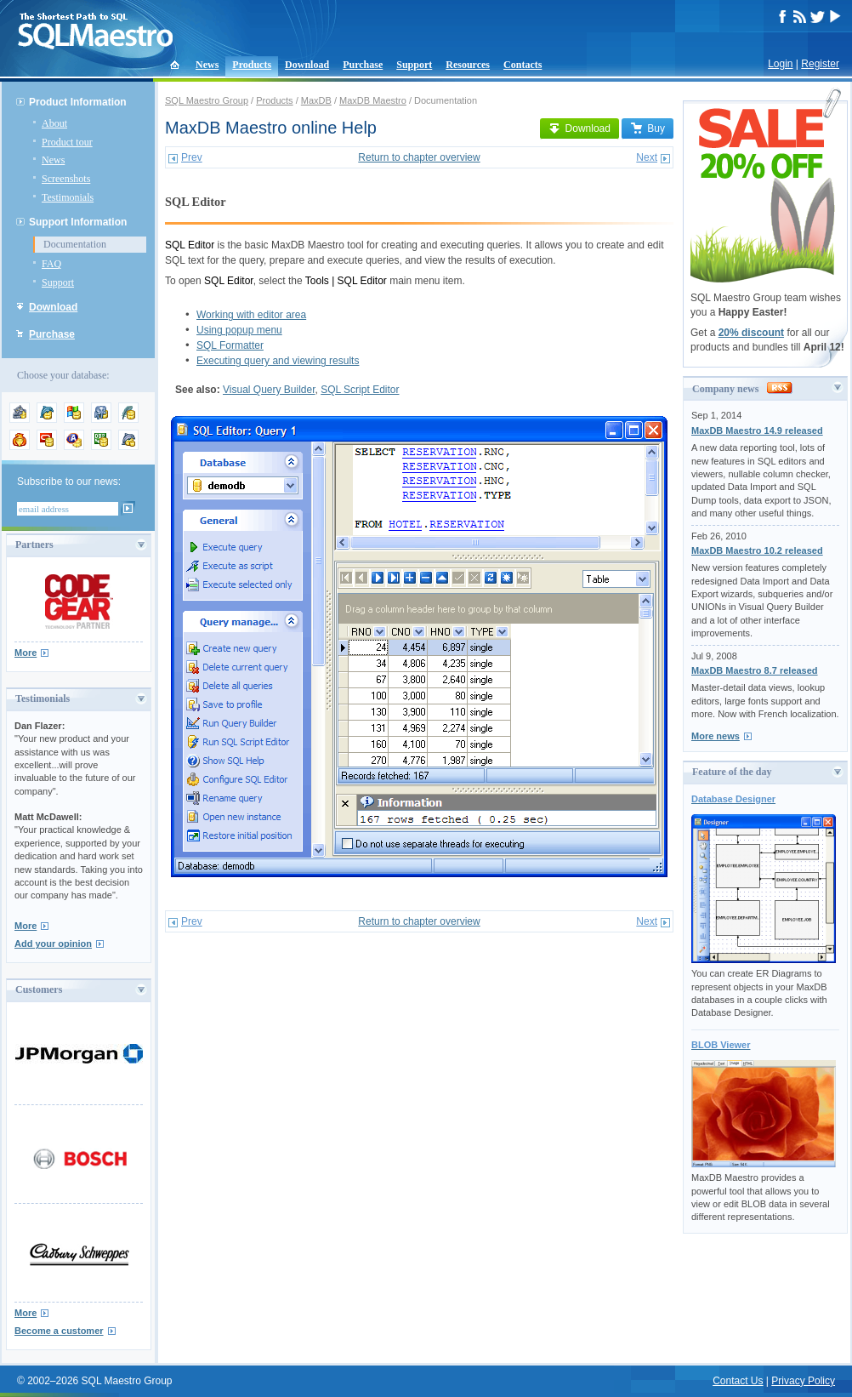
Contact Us (738, 1381)
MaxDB (316, 100)
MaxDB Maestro (372, 100)
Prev (191, 157)
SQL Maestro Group (206, 100)
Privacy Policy (803, 1381)
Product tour (67, 142)
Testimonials (68, 197)
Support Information (78, 222)
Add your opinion (53, 943)
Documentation (74, 244)
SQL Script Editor (360, 390)
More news (715, 736)
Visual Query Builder (269, 390)
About (54, 123)
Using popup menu (239, 330)
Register (820, 64)
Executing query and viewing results (277, 361)
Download (307, 65)
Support (414, 65)
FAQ (51, 264)
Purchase (363, 65)
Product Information (78, 102)
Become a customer (59, 1331)
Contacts (522, 65)
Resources (468, 65)
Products (251, 65)
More (25, 652)
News (207, 65)
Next (646, 157)
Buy (647, 128)
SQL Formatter (230, 345)
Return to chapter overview (419, 157)
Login (780, 64)
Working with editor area (251, 315)
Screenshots (66, 179)
